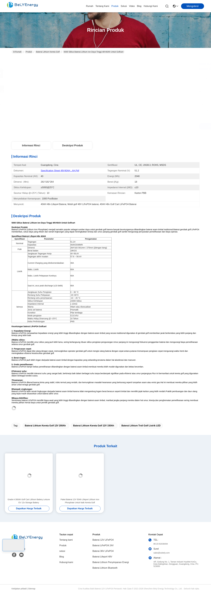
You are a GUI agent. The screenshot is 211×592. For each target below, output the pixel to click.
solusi (124, 6)
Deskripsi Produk (72, 145)
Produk (115, 6)
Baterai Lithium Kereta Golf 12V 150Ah (93, 425)
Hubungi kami (151, 6)
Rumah (89, 6)
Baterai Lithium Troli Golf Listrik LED (141, 425)
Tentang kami (102, 6)
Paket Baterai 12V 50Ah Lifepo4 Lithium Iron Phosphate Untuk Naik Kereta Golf (80, 501)
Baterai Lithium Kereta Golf (48, 52)
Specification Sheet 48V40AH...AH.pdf (60, 170)
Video (132, 6)
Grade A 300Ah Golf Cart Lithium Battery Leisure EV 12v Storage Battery (29, 501)
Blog (139, 6)
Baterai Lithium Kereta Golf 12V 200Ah (45, 425)
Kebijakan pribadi (19, 589)
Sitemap (31, 589)
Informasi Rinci (31, 145)
